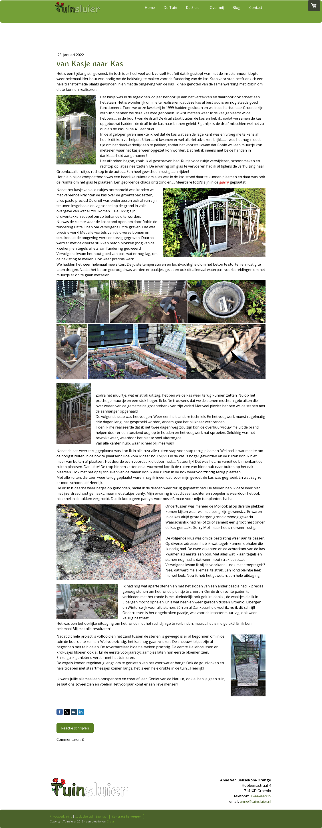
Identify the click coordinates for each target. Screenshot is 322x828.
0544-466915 (260, 796)
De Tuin (170, 16)
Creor (110, 821)
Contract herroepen (126, 816)
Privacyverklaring (61, 816)
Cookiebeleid (84, 816)
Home (150, 16)
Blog (236, 16)
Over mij (217, 16)
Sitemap (101, 816)
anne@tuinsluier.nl (255, 801)
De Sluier (193, 16)
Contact (255, 16)
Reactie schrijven (75, 728)
